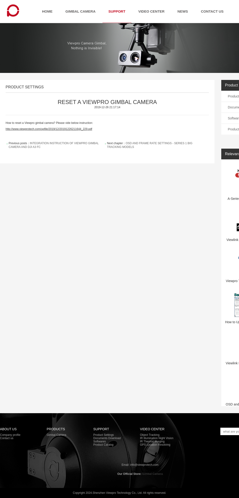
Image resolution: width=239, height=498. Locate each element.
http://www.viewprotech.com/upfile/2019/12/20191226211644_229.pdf (49, 129)
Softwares (99, 441)
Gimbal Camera (80, 11)
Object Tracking (149, 435)
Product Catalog (103, 444)
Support (117, 11)
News (182, 11)
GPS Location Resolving (155, 444)
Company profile (10, 435)
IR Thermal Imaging (152, 441)
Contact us (212, 11)
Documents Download (107, 438)
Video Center (151, 11)
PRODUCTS (56, 429)
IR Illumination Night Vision (156, 438)
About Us (8, 429)
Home (47, 11)
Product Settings (103, 435)
